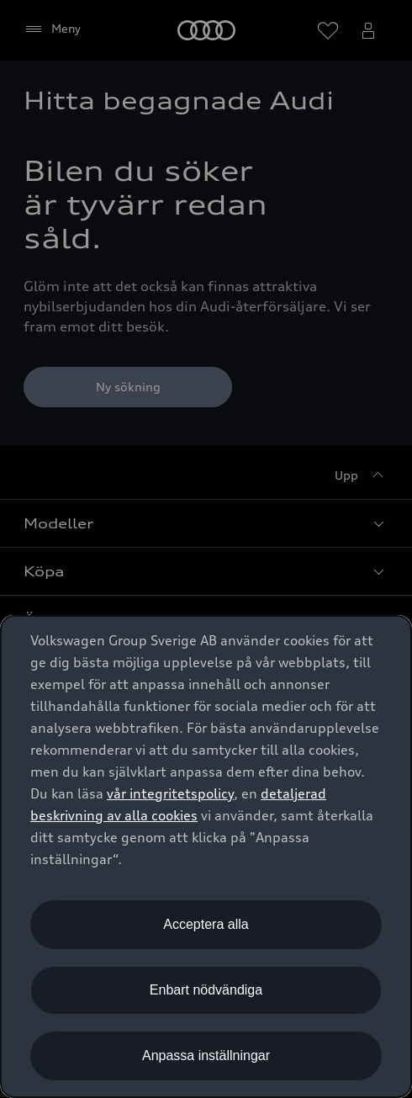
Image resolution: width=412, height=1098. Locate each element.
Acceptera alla (205, 924)
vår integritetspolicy (170, 793)
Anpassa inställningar (206, 1055)
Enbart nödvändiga (206, 990)
